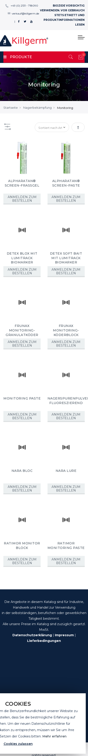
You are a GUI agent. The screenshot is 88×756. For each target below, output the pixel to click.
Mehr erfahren (54, 736)
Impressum (64, 635)
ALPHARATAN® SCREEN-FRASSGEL (22, 183)
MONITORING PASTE (22, 398)
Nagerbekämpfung (37, 107)
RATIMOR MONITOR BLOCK (22, 544)
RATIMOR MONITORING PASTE (65, 544)
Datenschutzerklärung (32, 635)
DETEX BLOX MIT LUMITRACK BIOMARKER (22, 257)
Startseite (10, 107)
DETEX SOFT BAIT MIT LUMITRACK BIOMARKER (66, 257)
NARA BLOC (22, 470)
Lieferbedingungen (44, 641)
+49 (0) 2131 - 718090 (21, 5)
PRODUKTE (17, 57)
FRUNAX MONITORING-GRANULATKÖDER (22, 329)
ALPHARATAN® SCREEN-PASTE (66, 183)
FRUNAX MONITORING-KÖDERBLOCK (66, 329)
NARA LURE (65, 470)
